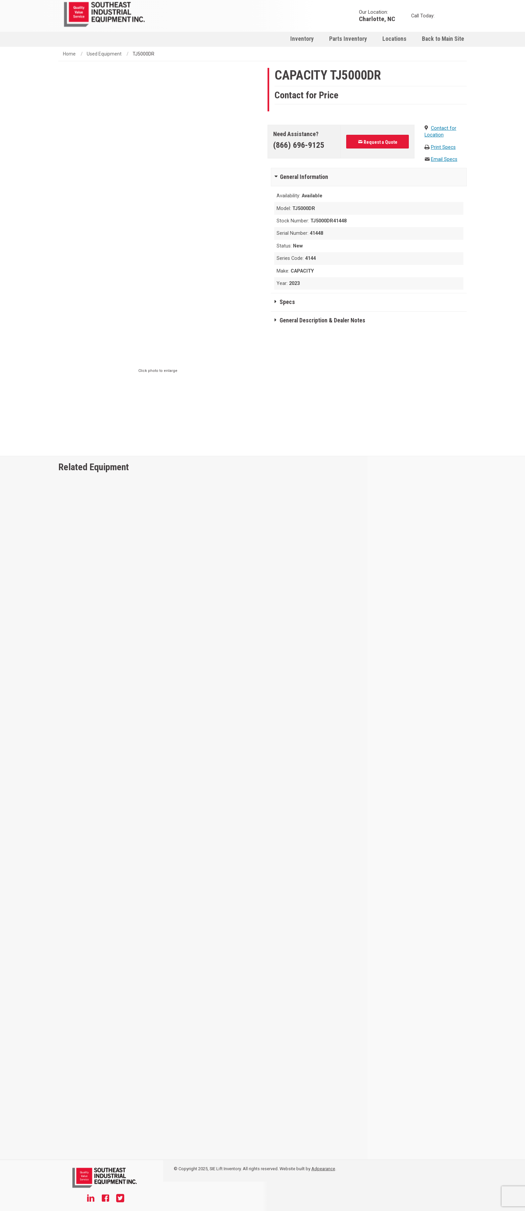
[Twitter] (120, 1199)
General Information (304, 177)
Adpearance (323, 1168)
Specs (287, 302)
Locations (394, 38)
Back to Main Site (443, 38)
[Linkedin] (91, 1199)
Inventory (302, 38)
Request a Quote (377, 142)
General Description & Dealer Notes (322, 320)
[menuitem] (302, 38)
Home (69, 54)
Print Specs (443, 147)
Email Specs (444, 159)
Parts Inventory (348, 38)
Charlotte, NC (377, 18)
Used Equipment (104, 54)
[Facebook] (105, 1199)
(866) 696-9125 (298, 145)
